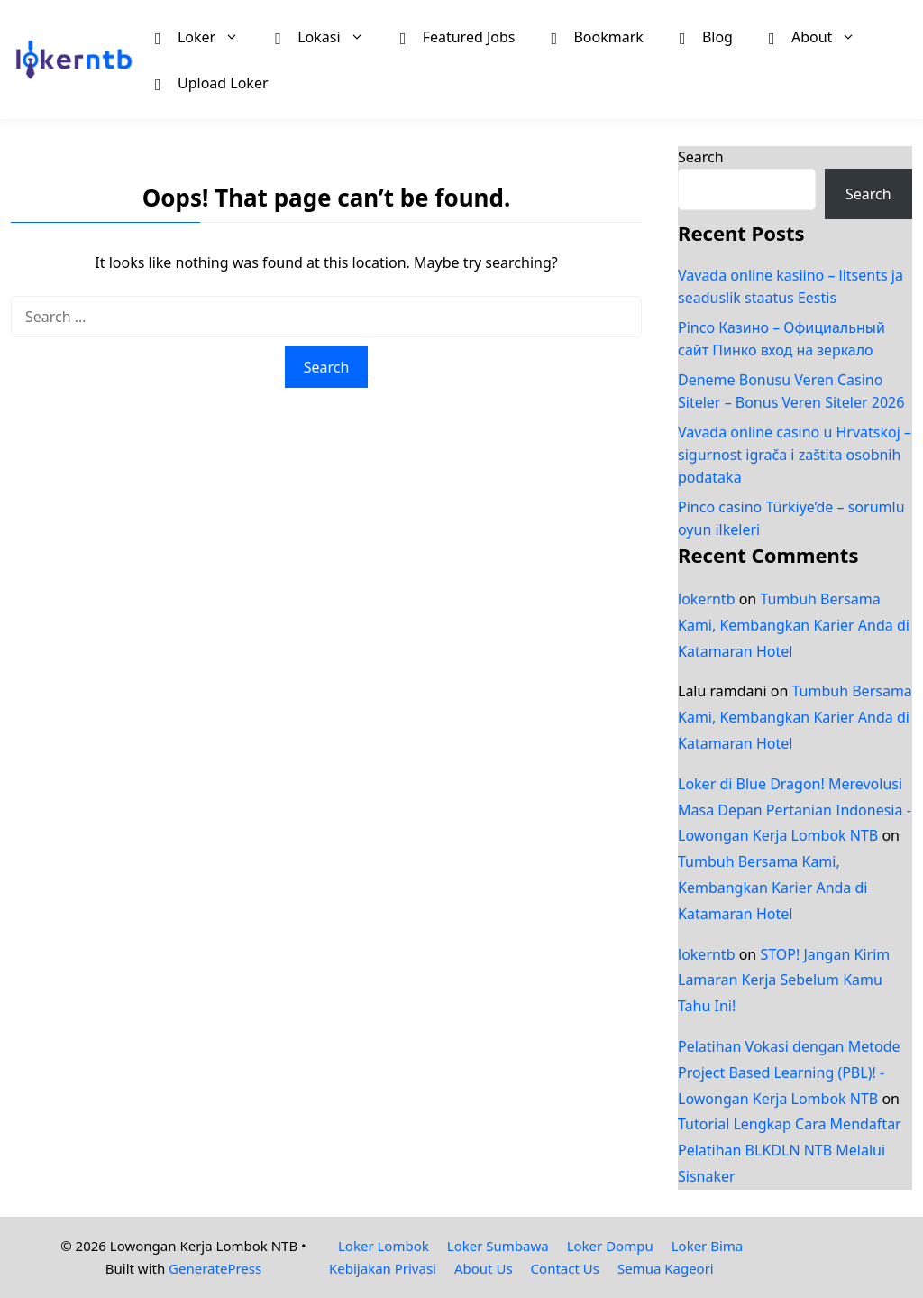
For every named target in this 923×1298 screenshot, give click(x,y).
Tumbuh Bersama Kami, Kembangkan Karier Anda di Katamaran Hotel (793, 625)
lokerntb (707, 599)
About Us (483, 1268)
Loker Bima (708, 1246)
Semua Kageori (665, 1268)
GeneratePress (215, 1268)
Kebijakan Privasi (382, 1268)
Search (701, 157)
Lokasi (328, 37)
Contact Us (565, 1268)
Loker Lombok (383, 1246)
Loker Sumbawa (498, 1246)
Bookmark (597, 36)
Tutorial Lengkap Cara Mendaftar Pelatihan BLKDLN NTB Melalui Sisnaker (789, 1150)
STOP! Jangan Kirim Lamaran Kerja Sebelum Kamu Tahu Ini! (784, 980)
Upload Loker (212, 82)
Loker (206, 37)
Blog (706, 36)
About (821, 37)
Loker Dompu (610, 1246)
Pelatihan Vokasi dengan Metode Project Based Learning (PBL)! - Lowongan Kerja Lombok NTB (789, 1072)
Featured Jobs (458, 36)
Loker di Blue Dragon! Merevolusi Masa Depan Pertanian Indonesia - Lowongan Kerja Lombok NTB (794, 810)
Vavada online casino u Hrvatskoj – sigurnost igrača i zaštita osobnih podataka (794, 454)
